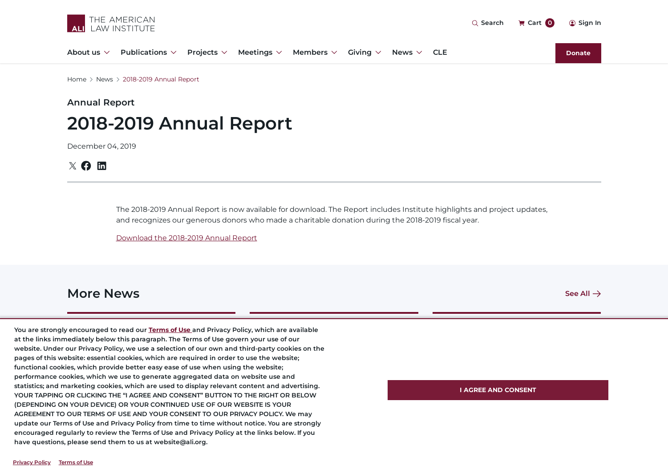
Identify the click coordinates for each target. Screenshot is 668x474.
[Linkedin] (101, 166)
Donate (578, 53)
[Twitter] (72, 166)
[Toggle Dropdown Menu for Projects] (222, 52)
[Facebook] (86, 166)
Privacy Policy (32, 462)
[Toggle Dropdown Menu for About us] (105, 52)
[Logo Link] (111, 23)
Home (76, 79)
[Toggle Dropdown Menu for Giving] (376, 52)
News (104, 79)
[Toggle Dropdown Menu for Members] (332, 52)
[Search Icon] (488, 23)
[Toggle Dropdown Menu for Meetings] (277, 52)
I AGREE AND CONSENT (498, 390)
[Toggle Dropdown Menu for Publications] (172, 52)
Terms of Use (76, 462)
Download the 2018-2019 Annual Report (186, 238)
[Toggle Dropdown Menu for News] (417, 52)
